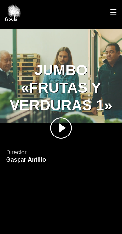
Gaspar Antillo (26, 159)
